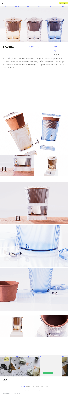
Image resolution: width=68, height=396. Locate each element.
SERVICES (26, 382)
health (62, 6)
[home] (2, 3)
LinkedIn (33, 386)
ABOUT (26, 3)
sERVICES (31, 3)
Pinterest (46, 386)
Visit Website (56, 54)
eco (5, 6)
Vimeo (42, 386)
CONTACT (57, 382)
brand (51, 6)
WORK (36, 3)
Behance (37, 386)
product (17, 6)
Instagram (28, 386)
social (39, 6)
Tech (28, 6)
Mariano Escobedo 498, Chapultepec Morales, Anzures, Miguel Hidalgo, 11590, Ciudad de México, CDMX (34, 390)
